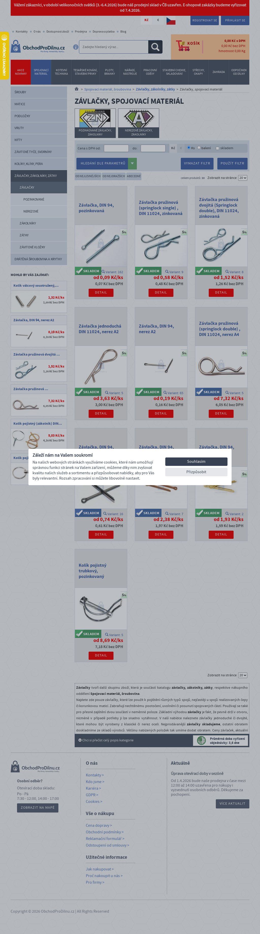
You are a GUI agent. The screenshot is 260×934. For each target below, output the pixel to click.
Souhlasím (196, 461)
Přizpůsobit (196, 471)
